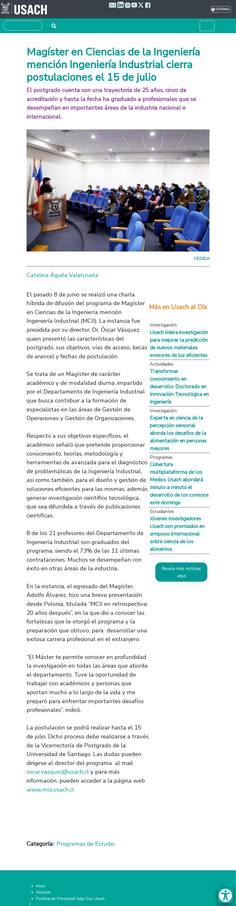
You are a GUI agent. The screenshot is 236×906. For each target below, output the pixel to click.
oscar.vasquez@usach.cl (58, 772)
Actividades (161, 364)
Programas (161, 457)
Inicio (40, 886)
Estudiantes (162, 511)
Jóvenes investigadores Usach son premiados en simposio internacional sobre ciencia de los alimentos (177, 534)
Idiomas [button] (222, 9)
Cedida (201, 258)
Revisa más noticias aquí (181, 571)
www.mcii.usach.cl (50, 790)
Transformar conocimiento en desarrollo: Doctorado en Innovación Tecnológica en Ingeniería (179, 386)
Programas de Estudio (86, 844)
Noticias (43, 892)
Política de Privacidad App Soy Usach (70, 899)
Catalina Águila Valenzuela (62, 275)
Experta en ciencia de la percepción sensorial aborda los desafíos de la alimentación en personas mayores (178, 433)
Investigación (163, 325)
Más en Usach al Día (178, 307)
